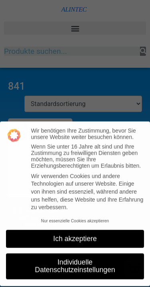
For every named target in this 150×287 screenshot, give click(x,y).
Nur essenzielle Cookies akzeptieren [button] (75, 217)
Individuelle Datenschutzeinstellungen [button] (75, 263)
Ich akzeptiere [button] (75, 236)
